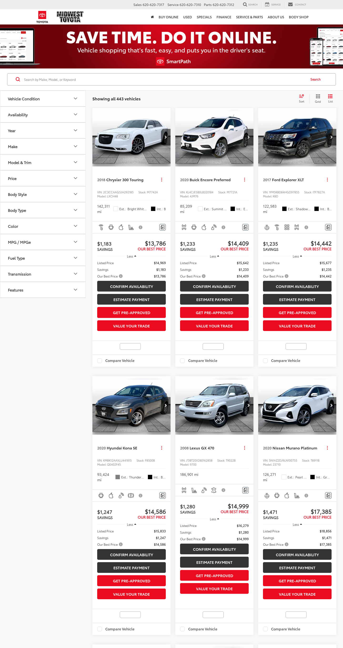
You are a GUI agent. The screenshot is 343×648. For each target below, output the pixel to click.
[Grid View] (316, 98)
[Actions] (161, 179)
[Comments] (162, 227)
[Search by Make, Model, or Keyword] (165, 79)
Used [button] (187, 17)
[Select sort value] (303, 98)
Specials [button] (204, 17)
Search (315, 79)
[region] (131, 269)
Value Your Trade (131, 325)
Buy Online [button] (168, 17)
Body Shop (298, 17)
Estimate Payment (131, 299)
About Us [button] (276, 17)
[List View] (330, 98)
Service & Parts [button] (249, 17)
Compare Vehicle (120, 360)
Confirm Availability (131, 286)
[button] (152, 16)
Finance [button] (224, 17)
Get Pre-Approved (131, 312)
